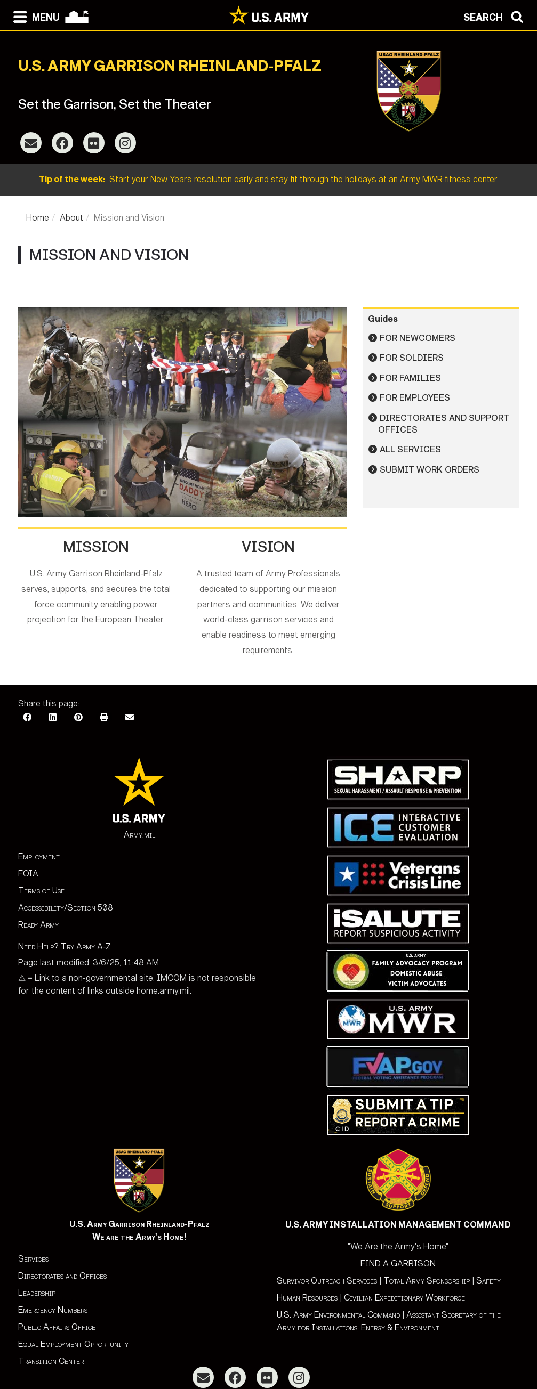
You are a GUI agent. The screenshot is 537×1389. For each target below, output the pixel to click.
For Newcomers (417, 338)
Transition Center (51, 1361)
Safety (488, 1281)
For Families (410, 378)
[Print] (104, 717)
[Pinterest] (78, 717)
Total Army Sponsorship (426, 1281)
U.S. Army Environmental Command (338, 1315)
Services (33, 1259)
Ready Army (38, 925)
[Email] (31, 142)
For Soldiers (412, 358)
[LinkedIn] (53, 717)
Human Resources (307, 1298)
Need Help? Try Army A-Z (64, 946)
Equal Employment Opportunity (73, 1344)
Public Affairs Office (56, 1327)
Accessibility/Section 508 (65, 908)
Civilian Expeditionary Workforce (404, 1298)
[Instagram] (125, 142)
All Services (410, 449)
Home (37, 218)
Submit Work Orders (429, 470)
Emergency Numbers (52, 1310)
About (71, 218)
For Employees (415, 398)
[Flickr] (94, 142)
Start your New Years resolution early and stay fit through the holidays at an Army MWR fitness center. (269, 179)
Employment (39, 856)
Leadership (36, 1293)
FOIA (28, 873)
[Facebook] (62, 142)
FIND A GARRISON (398, 1263)
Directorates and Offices (62, 1276)
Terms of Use (41, 891)
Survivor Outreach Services (327, 1281)
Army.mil (139, 835)
